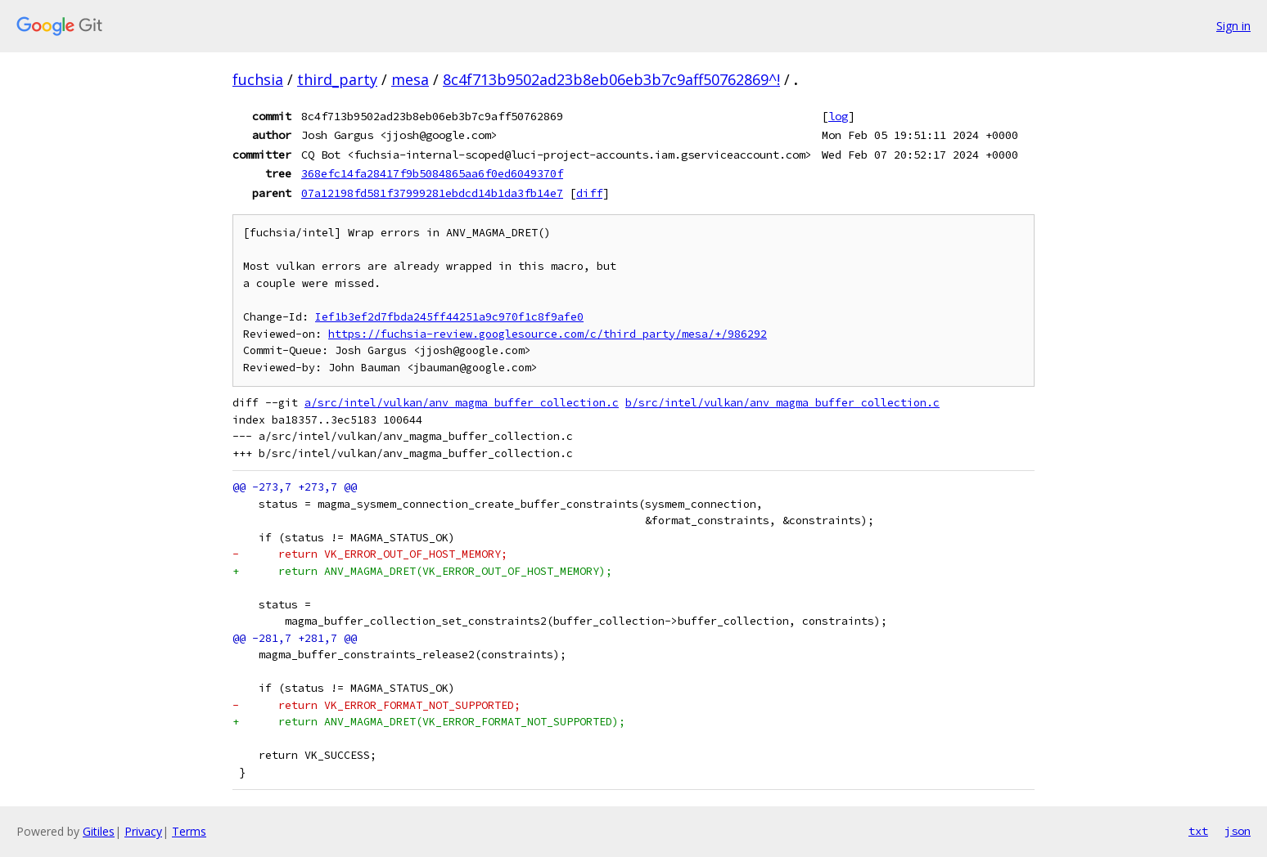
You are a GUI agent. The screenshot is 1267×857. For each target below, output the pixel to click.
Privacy (143, 831)
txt (1198, 830)
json (1237, 830)
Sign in (1233, 26)
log (838, 116)
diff (589, 193)
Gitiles (99, 831)
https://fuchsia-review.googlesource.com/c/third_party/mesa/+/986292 (547, 334)
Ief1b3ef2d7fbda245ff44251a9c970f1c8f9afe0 (449, 317)
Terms (189, 831)
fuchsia (257, 79)
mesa (410, 79)
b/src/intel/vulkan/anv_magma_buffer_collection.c (782, 403)
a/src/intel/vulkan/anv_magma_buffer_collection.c (461, 403)
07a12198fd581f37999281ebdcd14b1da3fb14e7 (432, 193)
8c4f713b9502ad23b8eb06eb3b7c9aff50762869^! (611, 79)
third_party (337, 79)
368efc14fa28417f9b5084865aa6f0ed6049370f (432, 173)
